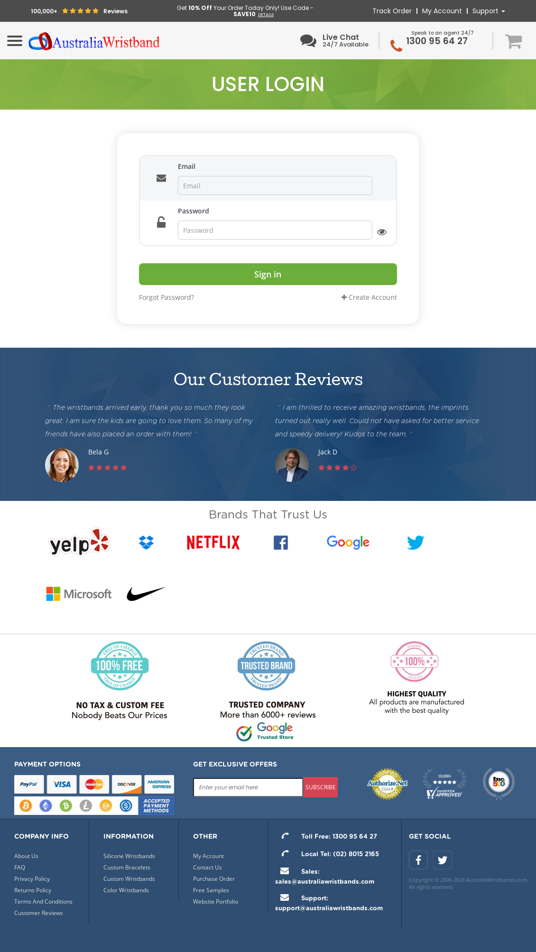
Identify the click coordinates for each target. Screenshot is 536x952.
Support (488, 11)
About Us (26, 856)
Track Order (392, 11)
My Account (442, 11)
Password (193, 210)
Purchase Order (214, 879)
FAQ (19, 867)
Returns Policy (32, 890)
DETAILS (266, 14)
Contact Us (207, 867)
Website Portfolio (215, 901)
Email (186, 166)
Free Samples (211, 890)
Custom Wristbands (129, 879)
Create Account (369, 297)
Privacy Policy (32, 879)
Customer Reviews (38, 913)
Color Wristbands (126, 890)
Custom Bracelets (126, 867)
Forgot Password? (166, 297)
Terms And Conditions (43, 901)
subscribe (320, 787)
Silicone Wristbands (129, 856)
